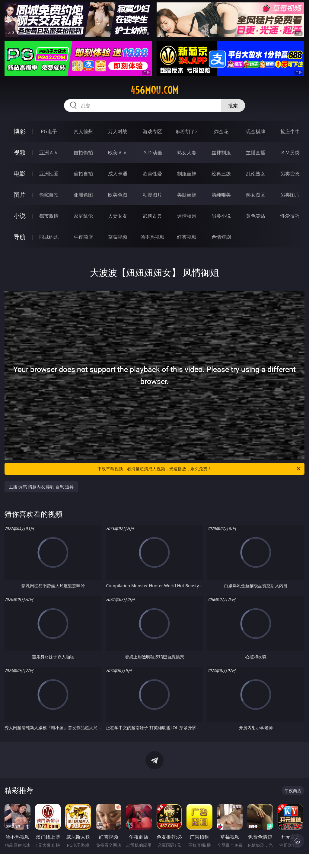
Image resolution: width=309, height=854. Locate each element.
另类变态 (290, 173)
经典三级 (221, 173)
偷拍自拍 (83, 173)
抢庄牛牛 (290, 131)
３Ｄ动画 (152, 152)
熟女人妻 (186, 152)
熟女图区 (255, 194)
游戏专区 (152, 131)
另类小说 (221, 216)
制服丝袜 (186, 173)
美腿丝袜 (186, 194)
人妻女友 (117, 216)
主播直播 (255, 152)
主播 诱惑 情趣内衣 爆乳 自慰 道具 (41, 487)
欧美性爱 (152, 173)
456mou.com (154, 90)
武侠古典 (152, 216)
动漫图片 (152, 194)
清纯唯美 (221, 194)
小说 (20, 216)
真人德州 (83, 131)
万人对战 (117, 131)
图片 (20, 195)
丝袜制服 (221, 152)
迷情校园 (186, 216)
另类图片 (290, 194)
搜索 (233, 105)
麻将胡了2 (187, 131)
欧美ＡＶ (117, 152)
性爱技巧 (290, 216)
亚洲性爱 (49, 173)
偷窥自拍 (49, 194)
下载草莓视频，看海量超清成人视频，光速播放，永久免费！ (199, 468)
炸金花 (221, 131)
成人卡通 (117, 173)
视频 (20, 152)
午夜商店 (83, 237)
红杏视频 (186, 237)
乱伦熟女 (255, 173)
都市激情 (49, 216)
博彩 (20, 131)
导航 (20, 237)
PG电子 (49, 131)
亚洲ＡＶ (49, 152)
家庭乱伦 (83, 216)
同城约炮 (49, 237)
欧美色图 (117, 194)
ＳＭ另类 (290, 152)
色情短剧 (221, 237)
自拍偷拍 (83, 152)
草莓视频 (117, 237)
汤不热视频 (152, 237)
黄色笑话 (255, 216)
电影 (20, 173)
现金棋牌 (255, 131)
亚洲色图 (83, 194)
